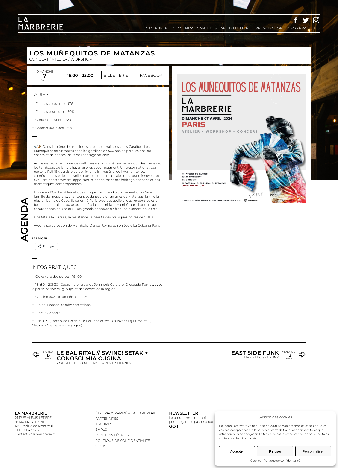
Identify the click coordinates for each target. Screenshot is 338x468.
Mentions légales (112, 435)
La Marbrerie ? (158, 28)
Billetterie (240, 28)
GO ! (173, 426)
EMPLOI (101, 429)
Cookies (255, 460)
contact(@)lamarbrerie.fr (35, 434)
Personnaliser (313, 451)
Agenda (185, 28)
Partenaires (106, 418)
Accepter (237, 451)
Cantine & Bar (211, 28)
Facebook (295, 20)
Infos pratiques (303, 28)
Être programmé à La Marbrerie (125, 413)
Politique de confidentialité (281, 460)
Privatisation (269, 28)
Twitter (305, 20)
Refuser (275, 451)
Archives (103, 424)
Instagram (316, 20)
